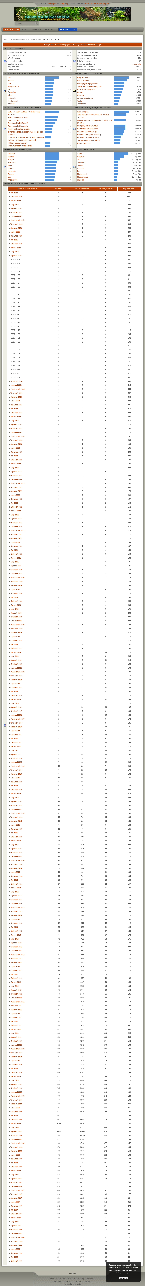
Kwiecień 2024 (15, 413)
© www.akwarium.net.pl (73, 1284)
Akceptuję (123, 1278)
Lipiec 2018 (14, 684)
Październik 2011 (16, 1002)
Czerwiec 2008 (15, 1159)
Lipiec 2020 (14, 589)
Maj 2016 (13, 786)
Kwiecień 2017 (15, 743)
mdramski (12, 98)
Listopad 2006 (15, 1233)
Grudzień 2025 (15, 212)
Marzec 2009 (15, 1124)
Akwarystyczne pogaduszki (87, 83)
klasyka (11, 160)
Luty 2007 (14, 1222)
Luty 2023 (14, 468)
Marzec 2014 (15, 888)
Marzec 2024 (15, 417)
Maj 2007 (13, 1210)
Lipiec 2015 (14, 825)
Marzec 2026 (15, 201)
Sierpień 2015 (15, 821)
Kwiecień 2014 (15, 884)
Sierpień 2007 (15, 1198)
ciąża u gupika (13, 120)
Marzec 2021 (15, 558)
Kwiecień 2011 (15, 1025)
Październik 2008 (16, 1143)
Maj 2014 (13, 880)
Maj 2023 (13, 456)
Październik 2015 (16, 813)
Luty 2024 (14, 421)
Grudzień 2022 (15, 475)
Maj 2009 (13, 1116)
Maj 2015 (13, 833)
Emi (9, 78)
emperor (80, 180)
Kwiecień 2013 (15, 931)
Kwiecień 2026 (15, 197)
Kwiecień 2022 (15, 507)
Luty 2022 (14, 515)
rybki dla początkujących (17, 143)
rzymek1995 (12, 180)
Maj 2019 (13, 644)
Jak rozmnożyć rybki (85, 98)
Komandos (12, 171)
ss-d (9, 177)
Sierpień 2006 (15, 1245)
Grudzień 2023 (15, 428)
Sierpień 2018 (15, 680)
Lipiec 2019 (14, 637)
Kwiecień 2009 (15, 1120)
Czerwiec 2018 (15, 688)
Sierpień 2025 (15, 228)
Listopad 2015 (15, 809)
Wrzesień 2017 (15, 723)
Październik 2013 (16, 907)
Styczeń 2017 (15, 754)
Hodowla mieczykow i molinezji (20, 146)
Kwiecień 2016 (15, 790)
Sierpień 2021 (15, 538)
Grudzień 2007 (15, 1182)
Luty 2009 (14, 1127)
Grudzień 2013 (15, 900)
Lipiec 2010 (14, 1061)
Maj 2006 (13, 1257)
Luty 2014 (14, 892)
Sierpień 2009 (15, 1104)
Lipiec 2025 (14, 232)
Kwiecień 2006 (15, 1261)
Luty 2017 (14, 750)
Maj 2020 (13, 597)
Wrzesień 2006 (15, 1241)
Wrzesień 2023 (15, 440)
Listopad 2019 (15, 621)
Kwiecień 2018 (15, 695)
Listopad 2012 (15, 951)
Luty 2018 (14, 703)
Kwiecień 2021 (15, 554)
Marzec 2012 (15, 982)
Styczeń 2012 (15, 990)
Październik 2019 (16, 625)
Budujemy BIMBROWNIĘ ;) (18, 123)
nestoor (11, 157)
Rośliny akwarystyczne (86, 89)
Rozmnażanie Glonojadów (18, 126)
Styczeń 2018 (15, 707)
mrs (9, 83)
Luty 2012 (14, 986)
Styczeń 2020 (15, 613)
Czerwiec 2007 (15, 1206)
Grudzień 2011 (15, 994)
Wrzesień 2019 (15, 629)
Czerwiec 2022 (15, 499)
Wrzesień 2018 (15, 676)
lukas (10, 95)
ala (9, 89)
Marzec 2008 (15, 1171)
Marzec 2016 (15, 794)
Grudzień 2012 (15, 947)
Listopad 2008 (15, 1139)
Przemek (11, 154)
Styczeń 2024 (15, 424)
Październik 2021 (16, 530)
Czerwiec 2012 (15, 970)
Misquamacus (13, 86)
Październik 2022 (16, 483)
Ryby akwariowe (83, 78)
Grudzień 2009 (15, 1088)
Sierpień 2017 (15, 727)
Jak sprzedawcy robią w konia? (89, 140)
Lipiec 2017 (14, 731)
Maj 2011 (13, 1021)
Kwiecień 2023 (15, 460)
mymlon (11, 168)
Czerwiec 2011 (15, 1017)
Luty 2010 (14, 1080)
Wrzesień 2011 (15, 1006)
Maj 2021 (13, 550)
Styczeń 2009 (15, 1131)
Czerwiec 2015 (15, 829)
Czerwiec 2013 (15, 923)
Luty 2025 (14, 252)
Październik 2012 (16, 955)
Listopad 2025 (15, 216)
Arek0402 (11, 162)
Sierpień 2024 (15, 397)
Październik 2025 (16, 220)
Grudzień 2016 (15, 758)
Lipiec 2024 (14, 401)
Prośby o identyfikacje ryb (18, 117)
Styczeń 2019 (15, 660)
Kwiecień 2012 (15, 978)
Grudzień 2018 (15, 664)
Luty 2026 (14, 204)
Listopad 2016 (15, 762)
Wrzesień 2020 (15, 582)
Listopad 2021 (15, 527)
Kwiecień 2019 (15, 648)
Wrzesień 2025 (15, 224)
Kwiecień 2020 (15, 601)
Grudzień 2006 (15, 1230)
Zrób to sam (82, 104)
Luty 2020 (14, 609)
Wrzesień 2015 (15, 817)
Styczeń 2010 (15, 1084)
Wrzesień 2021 (15, 534)
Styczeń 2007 (15, 1226)
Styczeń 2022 (15, 519)
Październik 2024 (16, 389)
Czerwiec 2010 (15, 1065)
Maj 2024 (13, 409)
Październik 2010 (16, 1049)
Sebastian (81, 162)
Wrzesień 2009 (15, 1100)
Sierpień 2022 (15, 491)
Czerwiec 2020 (15, 593)
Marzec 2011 (15, 1029)
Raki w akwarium (83, 143)
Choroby (80, 95)
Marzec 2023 (15, 464)
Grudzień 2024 (15, 381)
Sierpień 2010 (15, 1057)
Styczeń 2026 (15, 208)
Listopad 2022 (15, 479)
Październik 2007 (16, 1190)
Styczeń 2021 (15, 566)
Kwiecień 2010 (15, 1072)
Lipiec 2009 (14, 1108)
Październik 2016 (16, 766)
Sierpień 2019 (15, 633)
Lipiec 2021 (14, 542)
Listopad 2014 (15, 856)
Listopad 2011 (15, 998)
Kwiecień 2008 (15, 1167)
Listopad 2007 (15, 1186)
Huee (10, 165)
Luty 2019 (14, 656)
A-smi (79, 154)
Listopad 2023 (15, 432)
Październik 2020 (16, 578)
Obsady (80, 92)
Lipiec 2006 (14, 1249)
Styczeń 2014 (15, 896)
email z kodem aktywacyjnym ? (97, 3)
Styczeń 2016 (15, 801)
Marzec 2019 (15, 652)
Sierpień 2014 (15, 868)
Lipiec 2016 (14, 778)
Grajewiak (12, 92)
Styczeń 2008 (15, 1178)
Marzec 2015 (15, 841)
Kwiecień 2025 (15, 244)
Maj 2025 (13, 240)
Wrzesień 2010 (15, 1053)
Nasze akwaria (83, 81)
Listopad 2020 (15, 574)
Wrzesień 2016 (15, 770)
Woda (79, 101)
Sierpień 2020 (15, 585)
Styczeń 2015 (15, 849)
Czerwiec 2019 (15, 640)
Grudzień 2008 (15, 1135)
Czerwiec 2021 (15, 546)
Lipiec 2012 (14, 966)
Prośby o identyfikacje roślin (19, 129)
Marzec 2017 (15, 746)
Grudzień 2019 (15, 617)
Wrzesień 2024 (15, 393)
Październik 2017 (16, 719)
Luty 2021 (14, 562)
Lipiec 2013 (14, 919)
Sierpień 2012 (15, 962)
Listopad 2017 (15, 715)
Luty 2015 (14, 845)
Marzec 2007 (15, 1218)
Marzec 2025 (15, 248)
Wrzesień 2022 (15, 487)
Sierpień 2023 (15, 444)
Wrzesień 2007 (15, 1194)
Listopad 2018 (15, 668)
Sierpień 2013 (15, 915)
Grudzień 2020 (15, 570)
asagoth (80, 168)
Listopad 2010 (15, 1045)
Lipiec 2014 (14, 872)
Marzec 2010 (15, 1076)
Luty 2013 (14, 939)
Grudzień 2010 (15, 1041)
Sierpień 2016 (15, 774)
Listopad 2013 (15, 904)
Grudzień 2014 (15, 853)
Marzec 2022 (15, 511)
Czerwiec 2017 (15, 735)
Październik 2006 (16, 1237)
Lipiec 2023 (14, 448)
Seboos (11, 81)
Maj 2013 (13, 927)
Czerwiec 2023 (15, 452)
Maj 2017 (13, 739)
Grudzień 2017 (15, 711)
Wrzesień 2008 (15, 1147)
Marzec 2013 (15, 935)
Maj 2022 (13, 503)
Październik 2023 (16, 436)
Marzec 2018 (15, 699)
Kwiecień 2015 (15, 837)
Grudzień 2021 (15, 523)
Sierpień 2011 (15, 1010)
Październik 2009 (16, 1096)
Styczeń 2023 (15, 472)
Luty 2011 (14, 1033)
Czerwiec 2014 (15, 876)
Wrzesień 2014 (15, 864)
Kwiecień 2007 (15, 1214)
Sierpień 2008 (15, 1151)
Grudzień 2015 (15, 805)
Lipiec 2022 (14, 495)
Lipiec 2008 (14, 1155)
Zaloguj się (52, 3)
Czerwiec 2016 (15, 782)
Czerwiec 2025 (15, 236)
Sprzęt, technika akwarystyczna (89, 86)
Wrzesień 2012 (15, 959)
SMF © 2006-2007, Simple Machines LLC (81, 1279)
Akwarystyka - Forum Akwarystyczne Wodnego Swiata (23, 39)
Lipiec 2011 (14, 1014)
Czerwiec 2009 (15, 1112)
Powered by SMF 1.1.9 (57, 1279)
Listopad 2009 (15, 1092)
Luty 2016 (14, 798)
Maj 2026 (13, 193)
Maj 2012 (13, 974)
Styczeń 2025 (15, 256)
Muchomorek (13, 101)
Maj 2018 (13, 691)
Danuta (11, 174)
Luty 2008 (14, 1175)
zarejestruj (64, 3)
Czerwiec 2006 (15, 1253)
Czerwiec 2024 (15, 405)
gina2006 (11, 104)
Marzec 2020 (15, 605)
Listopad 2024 (15, 385)
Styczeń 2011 (15, 1037)
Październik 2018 (16, 672)
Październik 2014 (16, 860)
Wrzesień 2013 (15, 911)
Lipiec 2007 (14, 1202)
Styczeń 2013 (15, 943)
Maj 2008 (13, 1163)
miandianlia (136, 64)
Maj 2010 (13, 1069)
